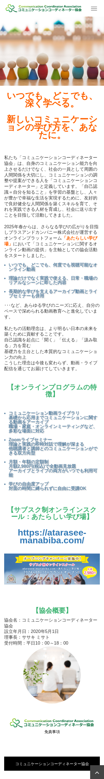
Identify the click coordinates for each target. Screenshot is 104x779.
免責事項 (52, 731)
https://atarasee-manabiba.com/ (52, 536)
